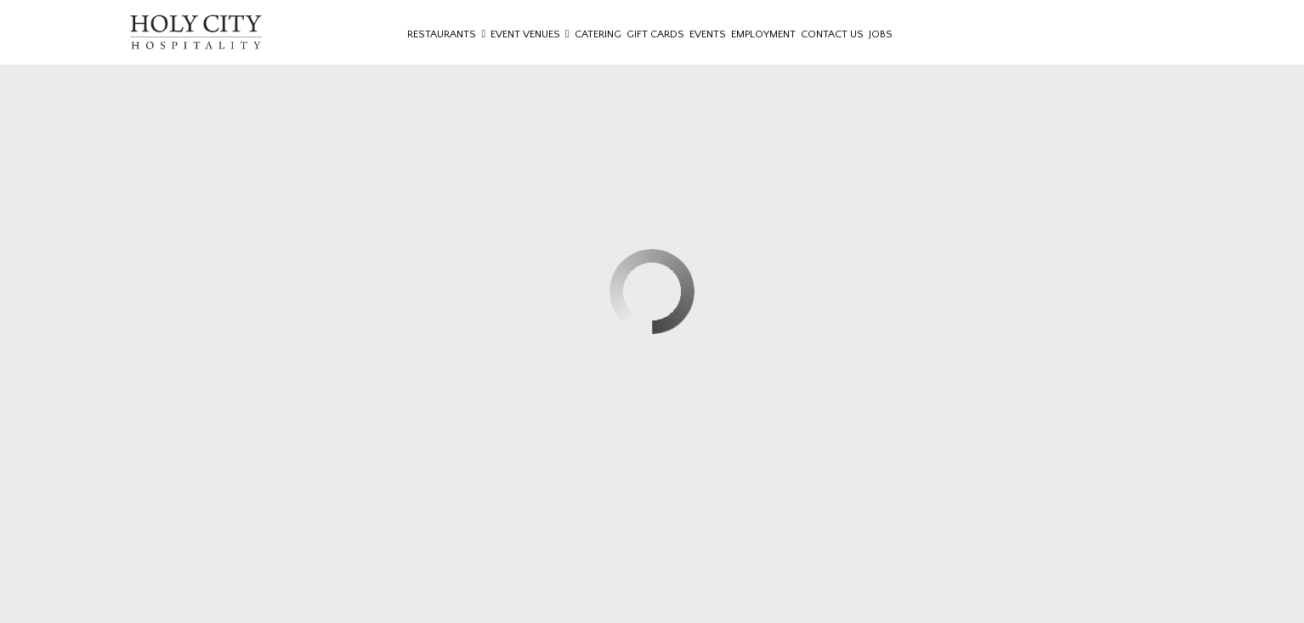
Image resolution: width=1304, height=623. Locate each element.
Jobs (881, 34)
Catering (598, 34)
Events (707, 34)
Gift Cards (655, 34)
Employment (763, 34)
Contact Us (832, 34)
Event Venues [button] (530, 34)
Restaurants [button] (446, 34)
